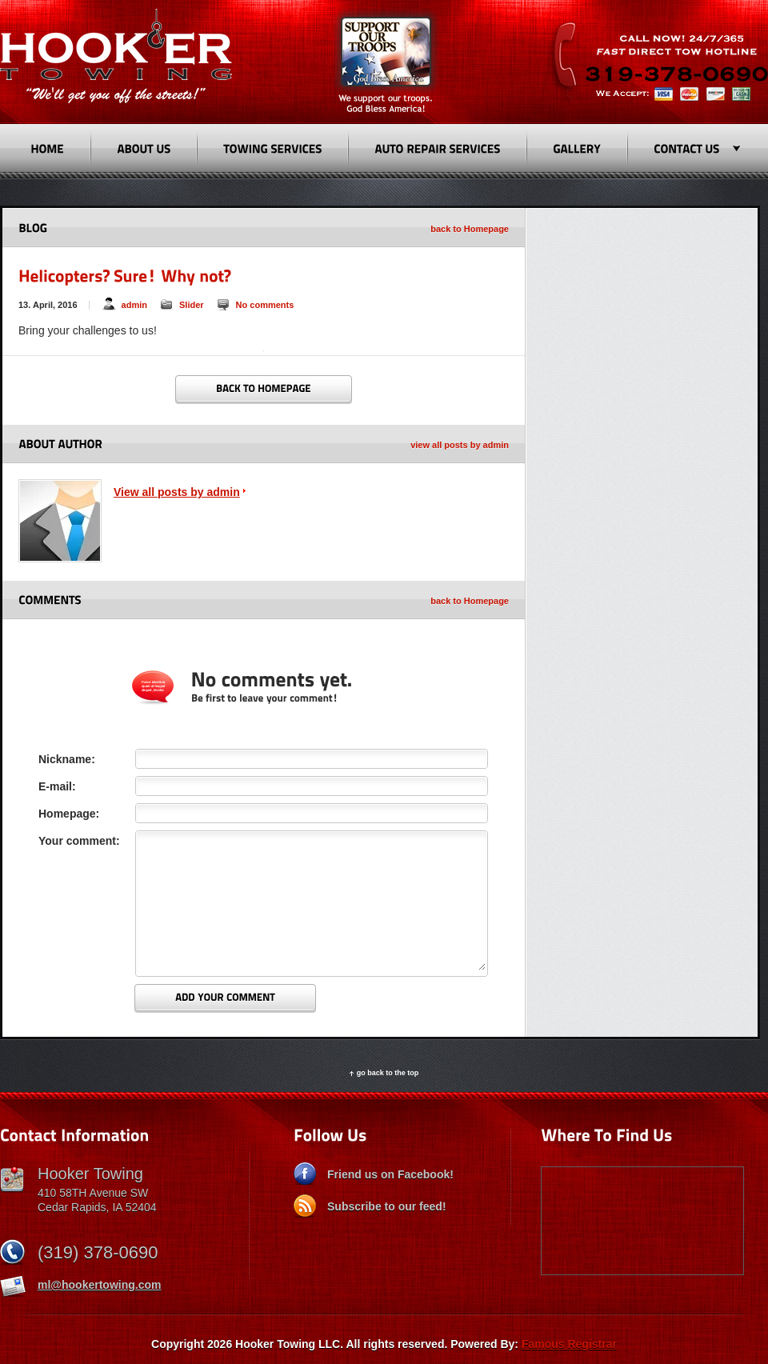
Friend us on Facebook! (390, 1174)
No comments (265, 305)
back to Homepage (469, 229)
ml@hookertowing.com (99, 1284)
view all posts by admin (459, 445)
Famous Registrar (569, 1344)
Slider (191, 305)
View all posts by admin (177, 492)
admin (134, 305)
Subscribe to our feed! (386, 1206)
